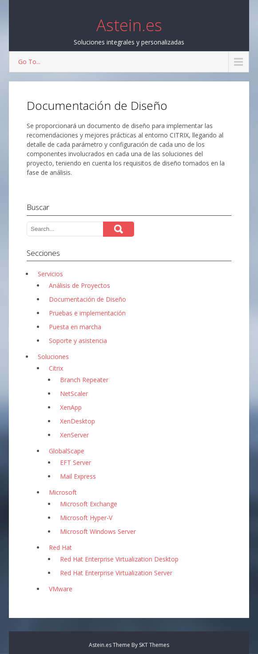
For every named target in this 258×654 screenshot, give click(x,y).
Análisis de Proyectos (79, 285)
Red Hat (60, 547)
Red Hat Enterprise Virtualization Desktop (119, 559)
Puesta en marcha (75, 327)
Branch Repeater (84, 379)
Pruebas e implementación (87, 313)
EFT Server (75, 462)
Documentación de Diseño (87, 299)
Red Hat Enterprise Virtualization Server (116, 573)
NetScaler (74, 393)
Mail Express (78, 476)
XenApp (71, 407)
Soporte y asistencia (78, 340)
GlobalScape (66, 451)
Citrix (56, 368)
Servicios (50, 274)
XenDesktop (77, 421)
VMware (60, 589)
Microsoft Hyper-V (86, 517)
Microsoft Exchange (88, 504)
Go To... (29, 61)
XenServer (74, 435)
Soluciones (53, 356)
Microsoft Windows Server (98, 531)
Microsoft (63, 492)
